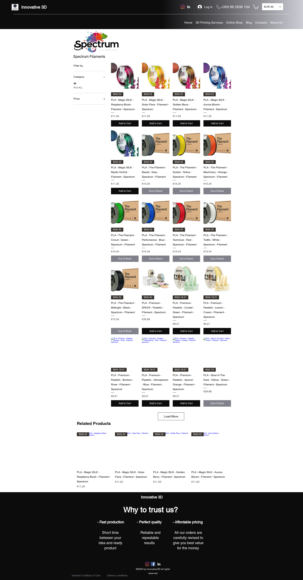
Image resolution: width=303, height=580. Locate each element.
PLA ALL (78, 87)
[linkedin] (189, 7)
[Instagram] (183, 7)
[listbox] (272, 6)
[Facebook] (153, 564)
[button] (256, 6)
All (75, 83)
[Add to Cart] (125, 123)
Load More (171, 416)
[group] (151, 460)
